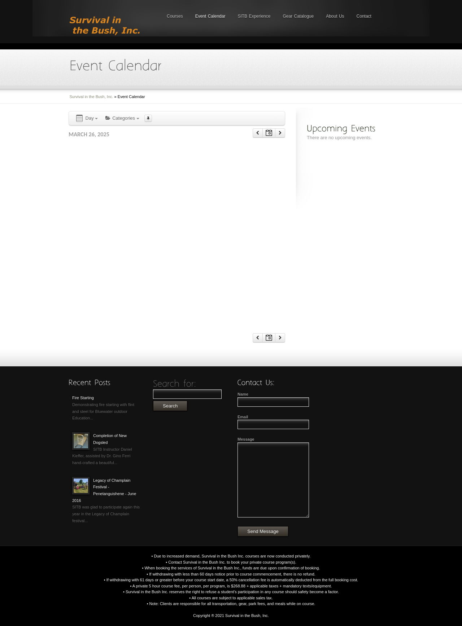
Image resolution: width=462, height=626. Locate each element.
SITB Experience (253, 16)
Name (242, 394)
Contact (364, 16)
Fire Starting (83, 398)
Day (86, 118)
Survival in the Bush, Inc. (91, 96)
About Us (335, 16)
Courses (175, 16)
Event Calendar (210, 16)
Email (242, 417)
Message (245, 439)
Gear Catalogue (298, 16)
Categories (122, 118)
